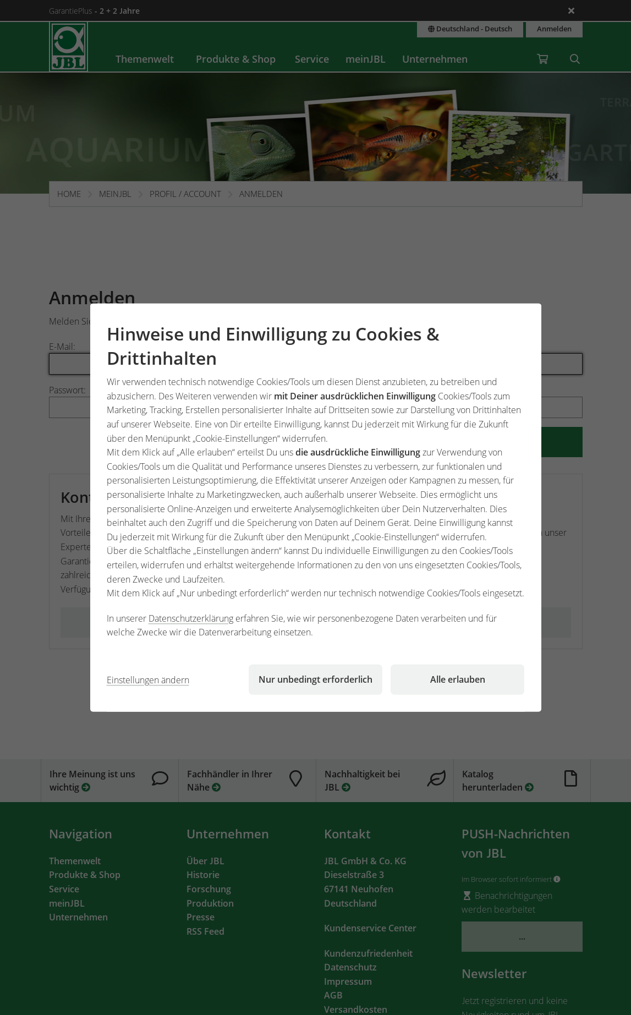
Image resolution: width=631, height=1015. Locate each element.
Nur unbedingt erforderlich (315, 679)
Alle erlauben (457, 679)
